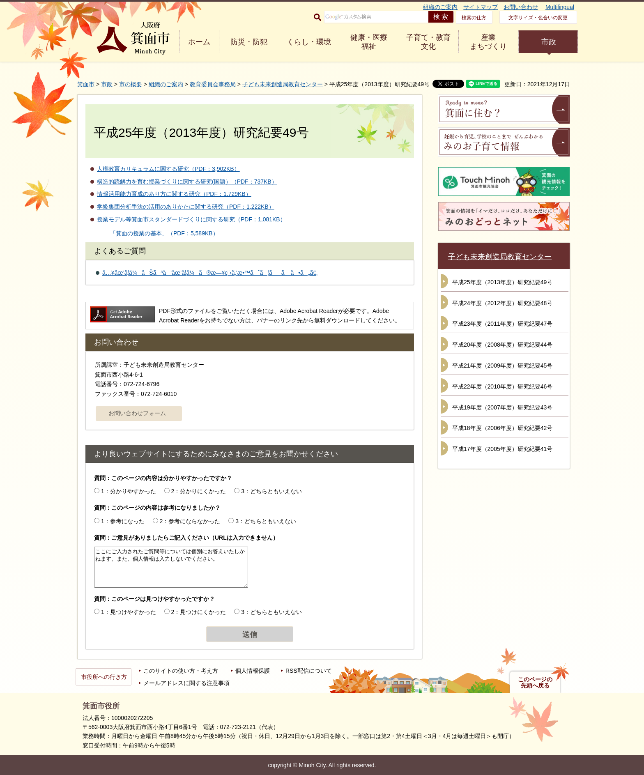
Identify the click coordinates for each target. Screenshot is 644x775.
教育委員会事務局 (213, 84)
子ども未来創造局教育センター (282, 84)
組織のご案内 (440, 7)
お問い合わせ (521, 7)
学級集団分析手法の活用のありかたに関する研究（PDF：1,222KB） (185, 206)
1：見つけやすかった (128, 612)
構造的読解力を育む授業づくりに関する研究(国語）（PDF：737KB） (187, 181)
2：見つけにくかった (198, 612)
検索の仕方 (474, 18)
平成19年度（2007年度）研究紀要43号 (502, 407)
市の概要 (130, 84)
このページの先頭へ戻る (535, 682)
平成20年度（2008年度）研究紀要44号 (502, 344)
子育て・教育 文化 (428, 42)
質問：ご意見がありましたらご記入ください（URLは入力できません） (186, 537)
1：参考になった (123, 521)
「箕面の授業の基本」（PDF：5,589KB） (164, 233)
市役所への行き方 (104, 677)
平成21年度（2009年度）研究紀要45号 (502, 365)
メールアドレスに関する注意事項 (186, 683)
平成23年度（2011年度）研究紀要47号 (502, 323)
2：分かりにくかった (198, 491)
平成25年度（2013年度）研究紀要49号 (502, 282)
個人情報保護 (252, 670)
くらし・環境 (309, 42)
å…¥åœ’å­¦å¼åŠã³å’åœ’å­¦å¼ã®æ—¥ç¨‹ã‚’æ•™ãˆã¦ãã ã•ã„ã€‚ (209, 272)
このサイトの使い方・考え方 (180, 670)
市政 (548, 42)
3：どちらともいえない (271, 491)
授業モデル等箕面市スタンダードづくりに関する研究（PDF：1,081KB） (191, 219)
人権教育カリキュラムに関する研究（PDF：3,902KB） (168, 169)
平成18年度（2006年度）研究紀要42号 (502, 428)
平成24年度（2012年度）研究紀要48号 (502, 303)
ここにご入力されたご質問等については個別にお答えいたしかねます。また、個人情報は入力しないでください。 (171, 567)
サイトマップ (480, 7)
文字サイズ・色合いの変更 (538, 18)
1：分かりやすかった (128, 491)
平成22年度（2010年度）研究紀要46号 (502, 386)
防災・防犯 (248, 42)
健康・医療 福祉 (368, 42)
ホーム (199, 42)
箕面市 (85, 84)
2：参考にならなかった (190, 521)
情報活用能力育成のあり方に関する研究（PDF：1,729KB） (174, 194)
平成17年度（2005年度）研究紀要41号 (502, 449)
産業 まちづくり (488, 42)
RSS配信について (308, 670)
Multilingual (559, 7)
